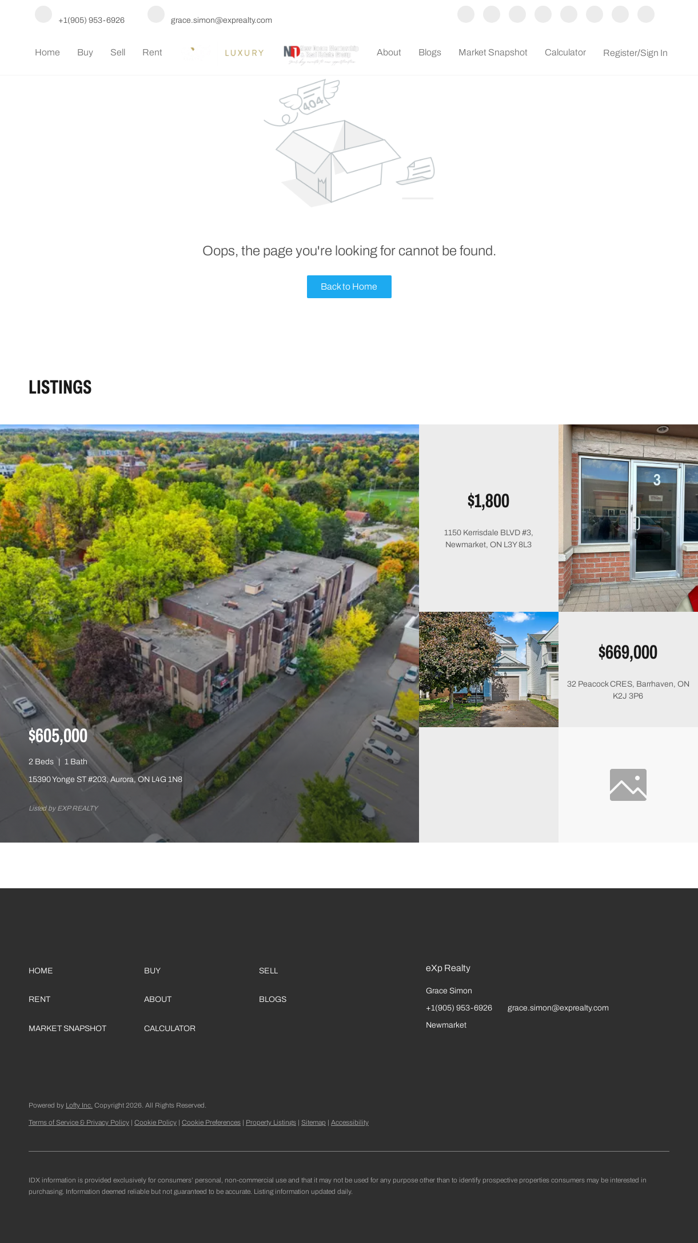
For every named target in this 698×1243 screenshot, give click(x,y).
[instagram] (543, 15)
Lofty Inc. (79, 1105)
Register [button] (620, 53)
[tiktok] (594, 15)
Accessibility (350, 1122)
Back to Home (349, 286)
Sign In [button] (654, 53)
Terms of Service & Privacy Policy (79, 1122)
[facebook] (465, 15)
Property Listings (271, 1122)
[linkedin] (491, 15)
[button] (86, 971)
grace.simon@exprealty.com (558, 1008)
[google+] (620, 15)
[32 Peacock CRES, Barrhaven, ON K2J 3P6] (489, 724)
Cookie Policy (155, 1122)
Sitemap (313, 1122)
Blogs (429, 52)
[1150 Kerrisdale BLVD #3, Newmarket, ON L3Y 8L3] (628, 609)
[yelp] (517, 15)
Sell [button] (117, 52)
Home (47, 52)
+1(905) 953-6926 (459, 1008)
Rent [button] (152, 52)
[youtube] (568, 15)
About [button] (389, 52)
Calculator (565, 52)
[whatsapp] (646, 15)
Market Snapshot (493, 52)
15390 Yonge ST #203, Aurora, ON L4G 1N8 (105, 779)
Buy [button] (85, 52)
